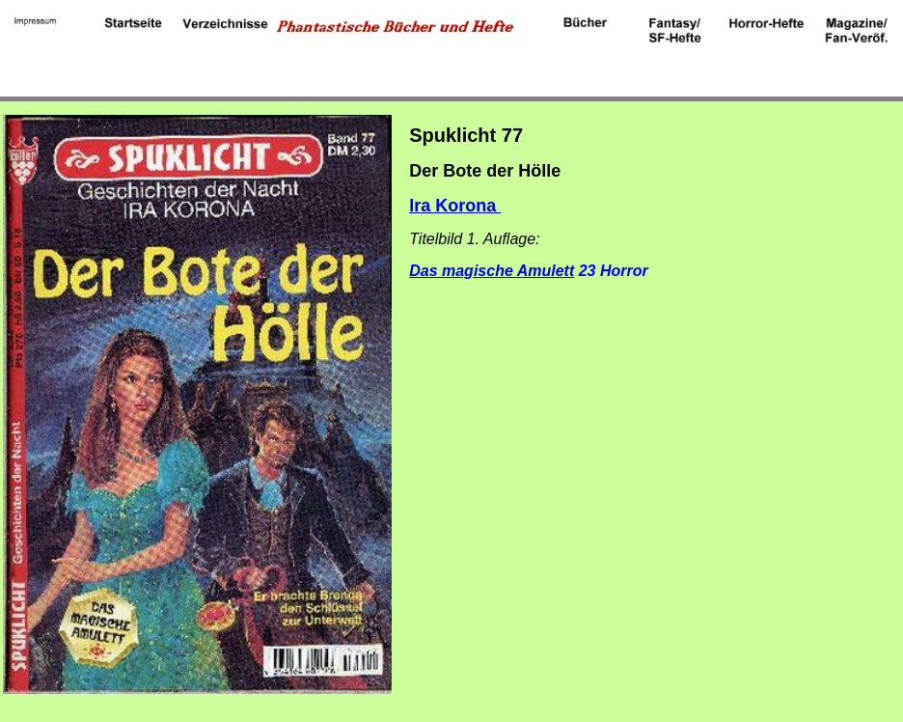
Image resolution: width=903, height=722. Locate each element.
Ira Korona (455, 205)
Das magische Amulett (491, 271)
